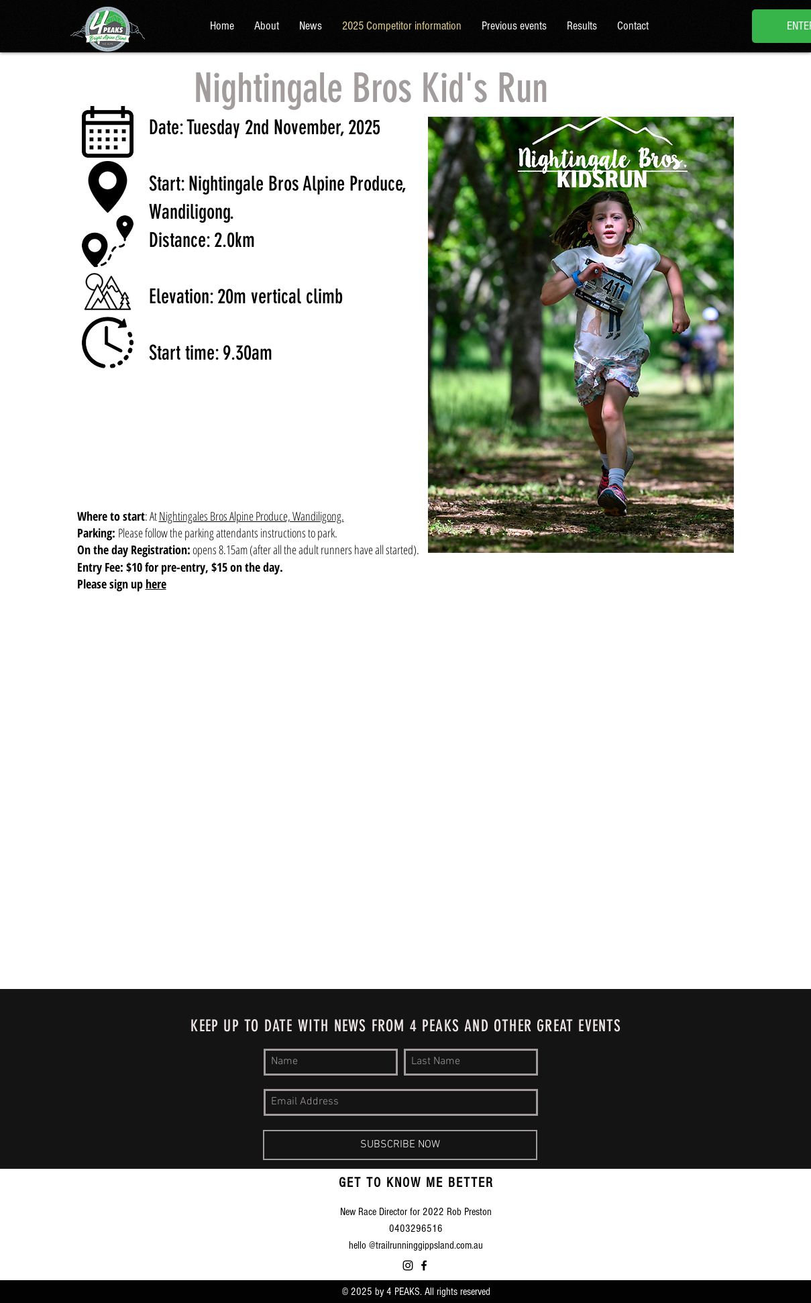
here (156, 584)
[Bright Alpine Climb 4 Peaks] (424, 1265)
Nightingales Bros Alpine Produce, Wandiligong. (251, 516)
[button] (514, 26)
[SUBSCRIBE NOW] (400, 1145)
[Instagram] (408, 1265)
